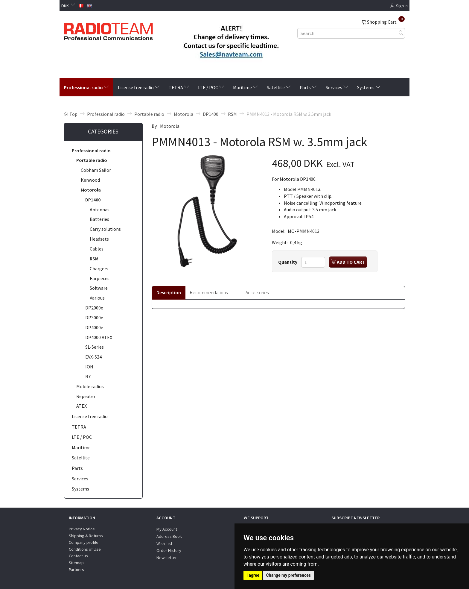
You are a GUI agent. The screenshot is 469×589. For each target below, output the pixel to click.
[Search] (401, 33)
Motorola (169, 126)
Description (168, 292)
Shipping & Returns (86, 535)
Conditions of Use (85, 549)
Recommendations (209, 292)
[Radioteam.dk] (108, 30)
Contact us (78, 555)
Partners (76, 569)
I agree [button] (252, 575)
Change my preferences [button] (288, 575)
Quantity (288, 262)
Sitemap (76, 562)
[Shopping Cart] (383, 22)
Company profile (83, 542)
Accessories (257, 292)
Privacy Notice (82, 529)
